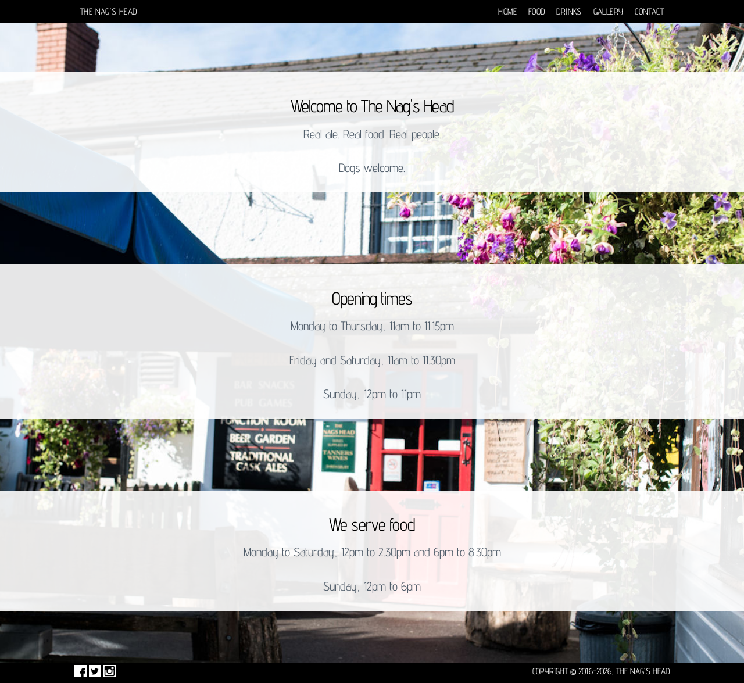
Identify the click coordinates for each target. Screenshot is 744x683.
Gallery (608, 11)
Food (536, 11)
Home (507, 11)
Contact (649, 11)
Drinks (568, 11)
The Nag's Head (108, 11)
